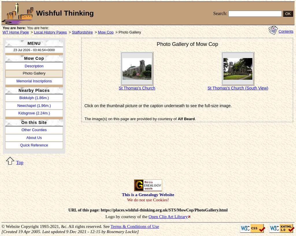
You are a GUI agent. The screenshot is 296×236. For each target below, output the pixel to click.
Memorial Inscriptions (34, 81)
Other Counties (34, 130)
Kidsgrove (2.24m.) (34, 113)
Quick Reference (34, 145)
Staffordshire (82, 32)
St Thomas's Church (137, 88)
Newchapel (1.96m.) (34, 105)
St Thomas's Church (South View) (238, 88)
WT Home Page (16, 32)
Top (19, 162)
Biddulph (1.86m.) (34, 98)
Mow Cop (106, 32)
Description (34, 66)
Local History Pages (50, 32)
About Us (34, 137)
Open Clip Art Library (168, 216)
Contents (286, 31)
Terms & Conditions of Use (135, 226)
